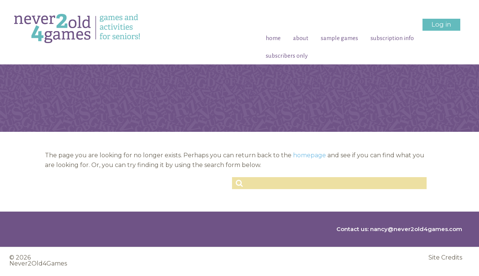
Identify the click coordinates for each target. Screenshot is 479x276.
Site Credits (445, 258)
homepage (309, 155)
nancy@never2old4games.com (416, 229)
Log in (441, 24)
